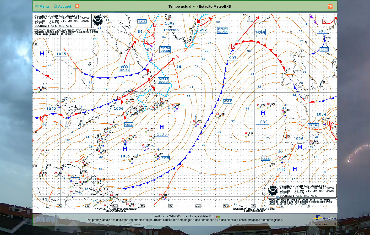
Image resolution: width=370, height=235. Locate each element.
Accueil (62, 6)
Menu (43, 6)
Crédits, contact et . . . (326, 224)
